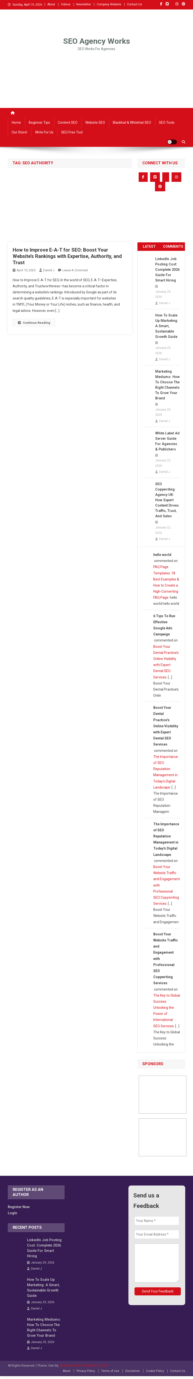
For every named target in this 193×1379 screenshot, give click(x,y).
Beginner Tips (39, 122)
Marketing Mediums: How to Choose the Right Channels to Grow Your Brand (167, 384)
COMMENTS (173, 246)
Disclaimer (132, 1365)
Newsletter (83, 4)
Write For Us (44, 132)
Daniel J (48, 270)
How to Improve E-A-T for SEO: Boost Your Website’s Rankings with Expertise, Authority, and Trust (67, 256)
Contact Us (134, 4)
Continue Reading (34, 323)
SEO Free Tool (72, 132)
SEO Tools (166, 122)
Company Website (109, 4)
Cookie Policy (155, 1365)
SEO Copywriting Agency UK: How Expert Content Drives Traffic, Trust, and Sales (166, 500)
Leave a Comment (75, 270)
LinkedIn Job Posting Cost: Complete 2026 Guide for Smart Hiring (167, 269)
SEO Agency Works (96, 41)
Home (16, 122)
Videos (65, 4)
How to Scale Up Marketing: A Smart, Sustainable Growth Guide (167, 326)
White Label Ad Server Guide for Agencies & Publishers (167, 441)
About (51, 4)
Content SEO (67, 122)
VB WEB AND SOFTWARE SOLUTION (83, 1360)
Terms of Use (110, 1365)
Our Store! (19, 132)
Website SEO (95, 122)
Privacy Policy (86, 1365)
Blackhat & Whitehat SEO (132, 122)
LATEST (149, 246)
